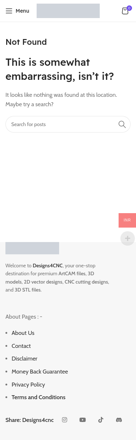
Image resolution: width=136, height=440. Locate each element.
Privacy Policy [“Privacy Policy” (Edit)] (28, 384)
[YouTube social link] (82, 420)
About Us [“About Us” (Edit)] (23, 332)
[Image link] (32, 247)
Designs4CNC (47, 265)
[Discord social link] (119, 420)
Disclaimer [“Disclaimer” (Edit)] (24, 358)
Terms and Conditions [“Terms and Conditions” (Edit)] (39, 397)
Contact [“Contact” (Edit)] (21, 345)
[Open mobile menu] (17, 11)
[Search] (68, 124)
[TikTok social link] (101, 420)
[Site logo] (68, 10)
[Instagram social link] (64, 420)
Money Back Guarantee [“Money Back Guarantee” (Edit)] (40, 371)
